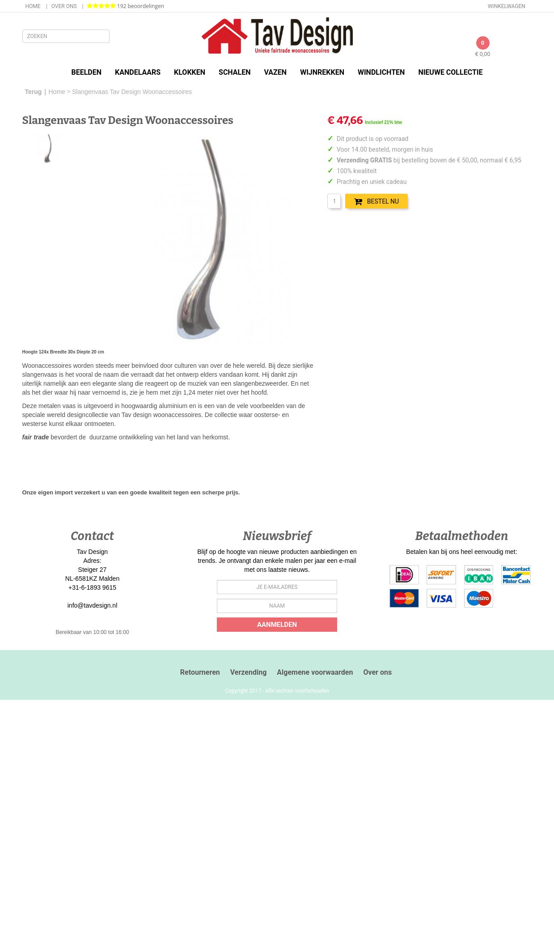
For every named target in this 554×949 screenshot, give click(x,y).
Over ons (64, 6)
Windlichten (381, 72)
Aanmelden (277, 625)
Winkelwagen (506, 6)
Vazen (275, 72)
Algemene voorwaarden (315, 672)
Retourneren (200, 672)
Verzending (248, 672)
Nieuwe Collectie (450, 72)
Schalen (234, 72)
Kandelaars (138, 72)
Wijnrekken (322, 72)
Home (33, 6)
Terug (33, 91)
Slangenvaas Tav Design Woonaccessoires (132, 91)
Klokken (189, 72)
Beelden (86, 72)
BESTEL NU (376, 201)
